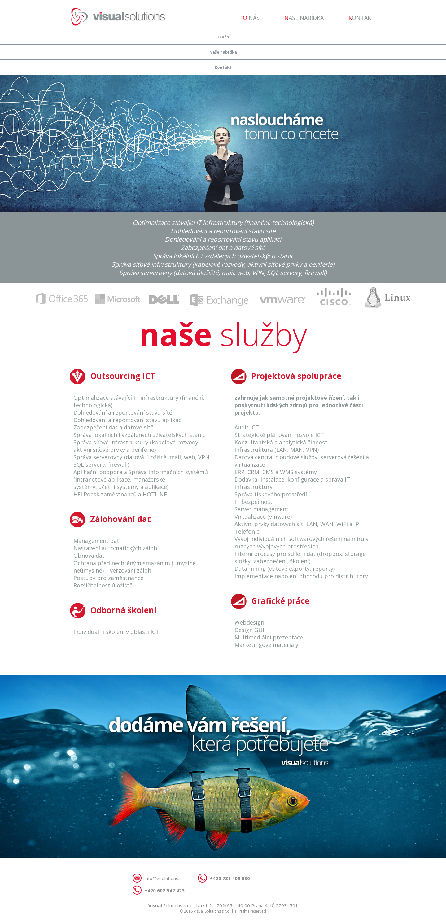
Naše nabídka (304, 17)
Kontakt (361, 17)
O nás (251, 17)
